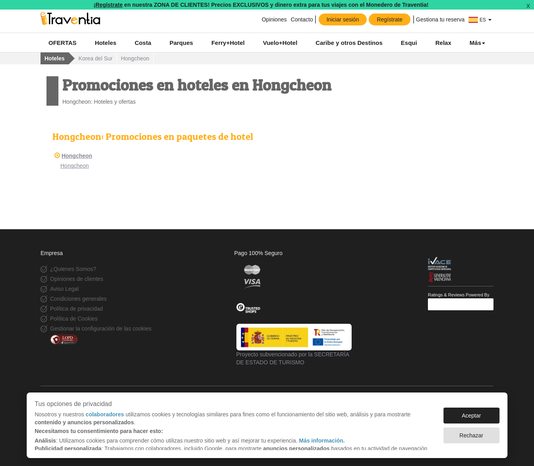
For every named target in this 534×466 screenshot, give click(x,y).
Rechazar (471, 435)
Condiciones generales (78, 299)
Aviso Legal (64, 289)
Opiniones (274, 19)
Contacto (302, 19)
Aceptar (471, 415)
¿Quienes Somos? (73, 269)
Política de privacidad (76, 309)
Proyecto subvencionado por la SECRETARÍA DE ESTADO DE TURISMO (294, 344)
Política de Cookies (74, 318)
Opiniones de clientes (76, 279)
